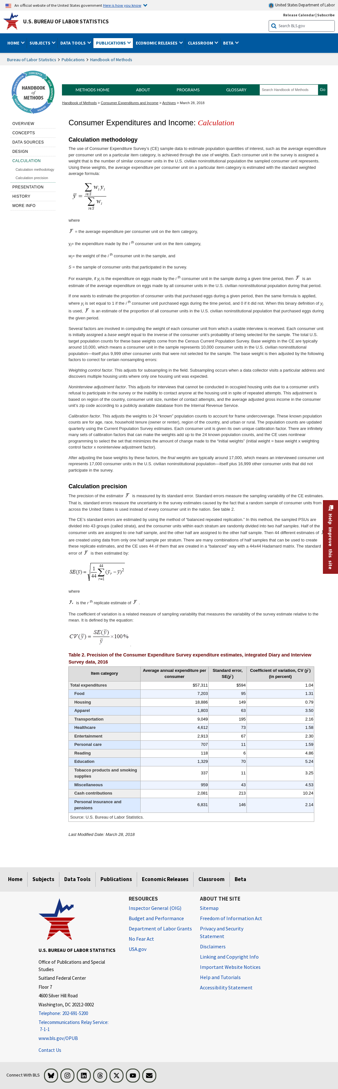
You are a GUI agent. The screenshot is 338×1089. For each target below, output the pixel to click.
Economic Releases (165, 879)
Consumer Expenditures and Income (129, 103)
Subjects (43, 879)
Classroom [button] (201, 43)
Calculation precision (31, 178)
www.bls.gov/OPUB (58, 1038)
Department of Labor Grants (160, 928)
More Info (24, 205)
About (143, 90)
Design (20, 151)
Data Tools (77, 879)
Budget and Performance (156, 918)
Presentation (28, 187)
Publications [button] (111, 43)
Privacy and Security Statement (221, 932)
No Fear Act (141, 939)
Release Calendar (299, 14)
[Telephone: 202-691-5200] (79, 1013)
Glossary (236, 90)
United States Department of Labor (301, 5)
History (21, 196)
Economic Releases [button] (157, 43)
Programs (188, 90)
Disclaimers (213, 946)
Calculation (26, 161)
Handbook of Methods (111, 59)
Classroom (211, 879)
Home (15, 879)
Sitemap (209, 908)
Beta (240, 879)
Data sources (28, 142)
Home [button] (13, 43)
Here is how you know (122, 5)
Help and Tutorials (220, 977)
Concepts (23, 133)
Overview (23, 123)
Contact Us (50, 1050)
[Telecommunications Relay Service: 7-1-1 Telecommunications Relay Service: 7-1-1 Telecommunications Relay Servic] (79, 1026)
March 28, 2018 (192, 103)
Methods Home (92, 90)
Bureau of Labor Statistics (31, 59)
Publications (73, 59)
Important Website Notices (230, 967)
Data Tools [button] (73, 43)
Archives (169, 103)
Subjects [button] (40, 43)
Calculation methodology (34, 169)
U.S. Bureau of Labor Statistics (66, 21)
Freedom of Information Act (231, 918)
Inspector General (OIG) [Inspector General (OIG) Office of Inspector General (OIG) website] (155, 908)
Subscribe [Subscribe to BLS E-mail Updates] (326, 14)
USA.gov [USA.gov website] (137, 949)
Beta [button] (228, 43)
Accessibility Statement (226, 987)
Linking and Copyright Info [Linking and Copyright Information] (229, 956)
